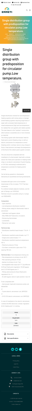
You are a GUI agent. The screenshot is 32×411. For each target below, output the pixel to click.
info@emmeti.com (17, 380)
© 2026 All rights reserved (16, 398)
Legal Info (16, 364)
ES (18, 5)
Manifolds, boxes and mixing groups (15, 35)
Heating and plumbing (20, 34)
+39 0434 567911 (17, 377)
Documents (9, 334)
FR (16, 5)
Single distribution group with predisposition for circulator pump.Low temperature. (16, 39)
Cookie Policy (16, 367)
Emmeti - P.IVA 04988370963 (16, 401)
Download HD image (9, 82)
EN (13, 5)
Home (6, 34)
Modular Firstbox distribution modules (15, 37)
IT (11, 5)
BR (20, 5)
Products (11, 34)
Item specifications (11, 338)
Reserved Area (25, 2)
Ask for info (15, 2)
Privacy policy (16, 360)
